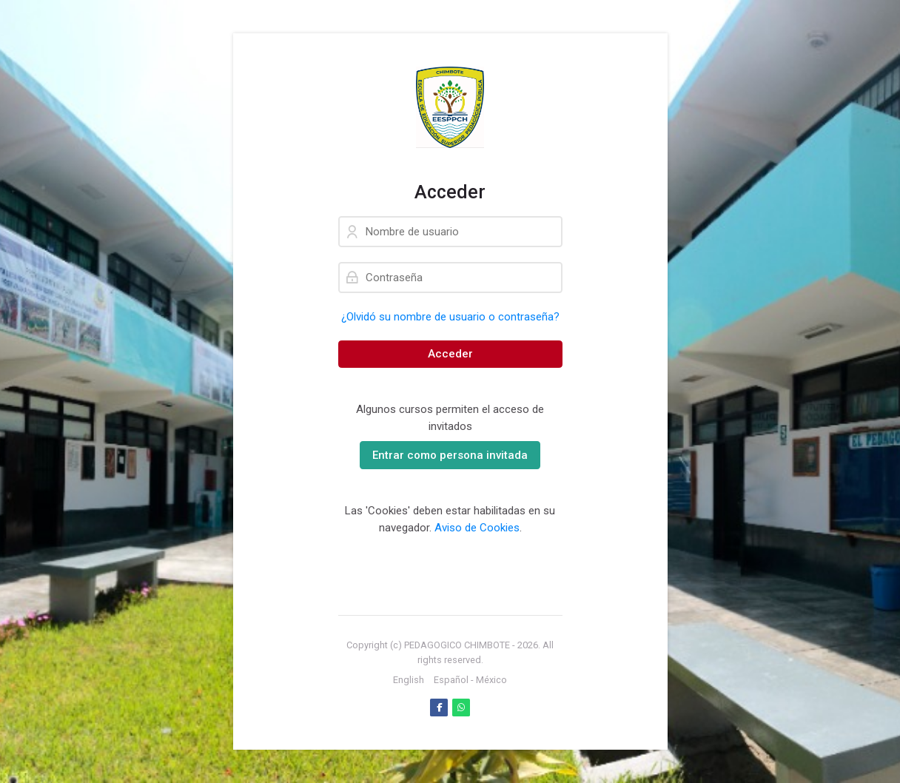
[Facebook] (439, 707)
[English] (408, 680)
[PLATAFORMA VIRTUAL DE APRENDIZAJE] (450, 107)
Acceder (450, 353)
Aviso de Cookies (477, 527)
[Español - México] (470, 680)
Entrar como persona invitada (450, 455)
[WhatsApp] (461, 707)
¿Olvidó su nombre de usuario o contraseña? (450, 316)
